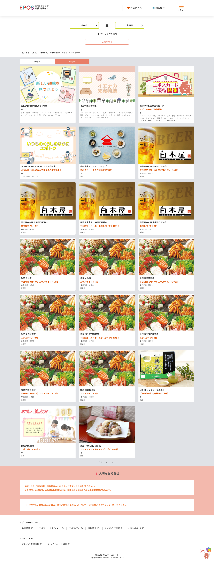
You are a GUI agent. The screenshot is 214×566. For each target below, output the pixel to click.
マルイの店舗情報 (32, 544)
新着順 (37, 61)
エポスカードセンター (51, 528)
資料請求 (94, 528)
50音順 (72, 61)
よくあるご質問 (114, 528)
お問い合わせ (136, 528)
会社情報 (28, 528)
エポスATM (76, 528)
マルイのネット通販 (58, 544)
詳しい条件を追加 (107, 33)
